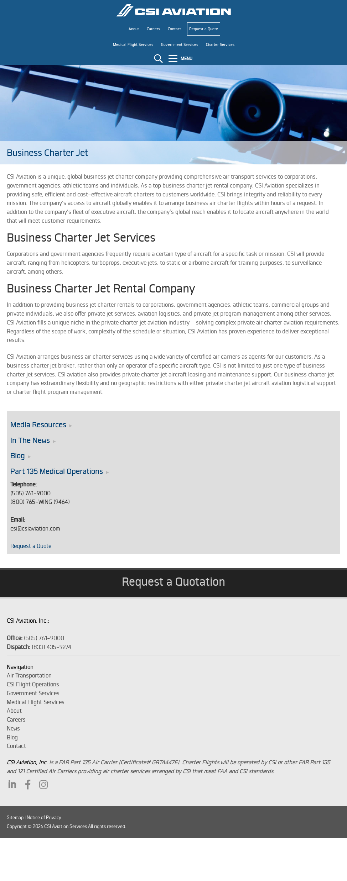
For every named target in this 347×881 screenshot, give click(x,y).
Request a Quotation (173, 581)
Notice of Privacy (44, 817)
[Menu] (181, 58)
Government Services (33, 693)
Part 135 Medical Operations (56, 471)
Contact (16, 745)
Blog (17, 455)
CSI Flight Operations (33, 684)
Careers (16, 719)
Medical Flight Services (35, 702)
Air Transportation (29, 675)
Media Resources (38, 424)
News (13, 728)
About (14, 710)
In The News (30, 440)
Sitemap (15, 817)
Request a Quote (30, 545)
